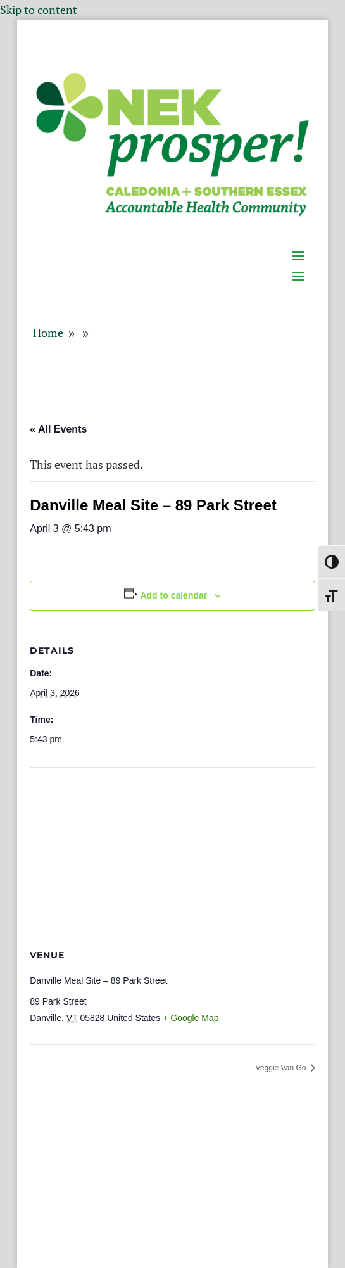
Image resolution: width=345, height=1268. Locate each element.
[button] (302, 229)
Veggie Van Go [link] (282, 1067)
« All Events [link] (58, 429)
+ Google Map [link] (190, 1018)
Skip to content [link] (38, 9)
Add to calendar (173, 595)
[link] (172, 214)
